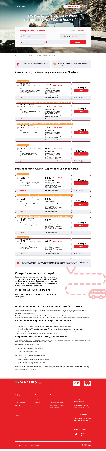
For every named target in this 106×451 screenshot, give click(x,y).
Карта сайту (19, 415)
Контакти (18, 406)
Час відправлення (24, 77)
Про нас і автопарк (21, 399)
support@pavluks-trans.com (81, 400)
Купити (81, 90)
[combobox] (33, 36)
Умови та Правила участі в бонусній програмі (58, 409)
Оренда (39, 399)
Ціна (54, 77)
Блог (16, 409)
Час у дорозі (36, 77)
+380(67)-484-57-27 (72, 6)
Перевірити (78, 42)
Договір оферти (57, 399)
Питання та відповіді (22, 402)
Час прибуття (46, 77)
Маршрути (40, 402)
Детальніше (23, 97)
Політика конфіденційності (57, 403)
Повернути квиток (21, 412)
